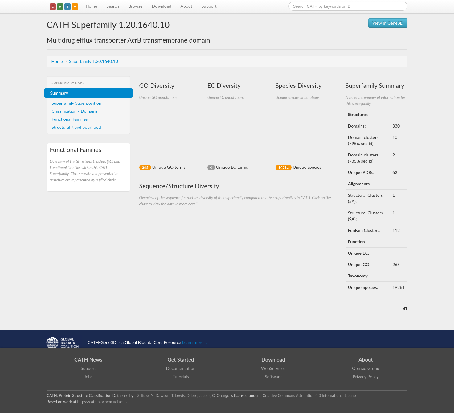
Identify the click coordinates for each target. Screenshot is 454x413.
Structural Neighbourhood (76, 127)
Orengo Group (365, 368)
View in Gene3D (387, 23)
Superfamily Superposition (76, 103)
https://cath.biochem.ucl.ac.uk (102, 401)
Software (273, 376)
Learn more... (194, 342)
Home (91, 6)
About (186, 6)
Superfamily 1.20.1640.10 (93, 61)
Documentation (181, 368)
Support (209, 6)
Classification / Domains (75, 111)
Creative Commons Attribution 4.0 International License (310, 395)
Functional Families (70, 119)
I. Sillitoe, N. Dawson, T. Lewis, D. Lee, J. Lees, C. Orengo (181, 395)
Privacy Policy (365, 376)
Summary (59, 92)
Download (161, 6)
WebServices (273, 368)
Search (112, 6)
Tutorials (181, 376)
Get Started (181, 359)
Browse (135, 6)
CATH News (88, 359)
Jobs (88, 376)
